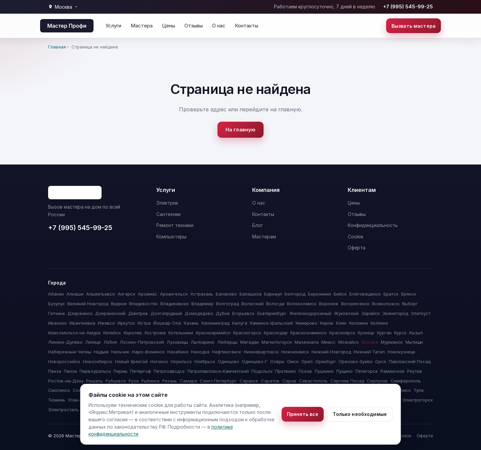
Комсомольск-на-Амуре (74, 332)
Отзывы (193, 25)
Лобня (110, 342)
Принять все (303, 414)
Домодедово (199, 313)
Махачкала (307, 342)
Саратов (270, 380)
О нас (218, 25)
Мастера (142, 25)
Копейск (112, 332)
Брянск (408, 294)
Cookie (355, 236)
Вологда (275, 303)
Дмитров (138, 313)
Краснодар (276, 332)
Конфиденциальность (373, 225)
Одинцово (228, 361)
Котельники (180, 332)
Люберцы (227, 342)
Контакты (246, 25)
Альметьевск (100, 294)
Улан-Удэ (78, 400)
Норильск (181, 361)
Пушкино (324, 371)
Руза (134, 380)
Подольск (262, 371)
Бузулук (56, 303)
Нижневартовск (261, 351)
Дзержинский (110, 313)
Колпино (379, 323)
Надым (101, 351)
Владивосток (143, 303)
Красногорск (247, 332)
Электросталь (63, 409)
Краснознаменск (308, 332)
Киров (326, 323)
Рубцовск (116, 380)
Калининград (215, 323)
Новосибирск (97, 361)
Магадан (249, 342)
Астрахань (201, 294)
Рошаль (94, 380)
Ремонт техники (174, 225)
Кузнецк (366, 332)
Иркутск (126, 323)
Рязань (169, 380)
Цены (168, 25)
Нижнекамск (295, 351)
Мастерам (264, 236)
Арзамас (147, 294)
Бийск (340, 294)
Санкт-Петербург (218, 380)
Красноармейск (213, 332)
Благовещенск (365, 294)
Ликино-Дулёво (65, 342)
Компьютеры (171, 236)
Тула (419, 390)
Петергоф (140, 371)
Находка (200, 351)
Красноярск (342, 332)
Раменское (392, 371)
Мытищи (414, 342)
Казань (191, 323)
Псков (305, 371)
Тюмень (56, 400)
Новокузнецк (401, 351)
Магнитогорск (277, 342)
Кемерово (306, 323)
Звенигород (395, 313)
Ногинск (159, 361)
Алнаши (75, 294)
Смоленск (59, 390)
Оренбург (325, 361)
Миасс (328, 342)
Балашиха (250, 294)
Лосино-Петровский (142, 342)
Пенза (54, 371)
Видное (119, 303)
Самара (188, 380)
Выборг (410, 303)
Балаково (226, 294)
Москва (369, 342)
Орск (380, 361)
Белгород (295, 294)
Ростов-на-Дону (66, 380)
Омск (293, 361)
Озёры (277, 361)
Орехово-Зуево (355, 361)
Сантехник (168, 214)
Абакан (56, 294)
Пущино (344, 371)
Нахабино (177, 351)
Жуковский (346, 313)
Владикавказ (174, 303)
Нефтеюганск (226, 351)
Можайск (348, 342)
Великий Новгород (87, 303)
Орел (307, 361)
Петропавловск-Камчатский (218, 371)
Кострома (155, 332)
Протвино (285, 371)
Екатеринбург (272, 313)
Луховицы (177, 342)
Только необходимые (360, 414)
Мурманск (392, 342)
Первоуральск (95, 371)
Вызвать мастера (413, 26)
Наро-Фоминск (148, 351)
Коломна (358, 323)
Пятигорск (366, 371)
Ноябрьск (204, 361)
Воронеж (328, 303)
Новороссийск (64, 361)
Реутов (414, 371)
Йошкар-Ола (167, 323)
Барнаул (273, 294)
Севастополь (313, 380)
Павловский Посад (410, 361)
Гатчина (56, 313)
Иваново (57, 323)
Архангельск (174, 294)
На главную (240, 129)
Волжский (253, 303)
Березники (319, 294)
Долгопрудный (166, 313)
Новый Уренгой (131, 361)
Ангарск (126, 294)
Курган (384, 332)
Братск (390, 294)
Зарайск (370, 313)
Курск (400, 332)
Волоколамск (301, 303)
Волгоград (227, 303)
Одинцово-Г (255, 361)
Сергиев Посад (347, 380)
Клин (341, 323)
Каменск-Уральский (271, 323)
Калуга (239, 323)
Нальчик (120, 351)
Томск (404, 390)
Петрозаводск (169, 371)
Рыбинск (150, 380)
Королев (133, 332)
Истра (144, 323)
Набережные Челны (69, 351)
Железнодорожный (310, 313)
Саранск (248, 380)
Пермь (121, 371)
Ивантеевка (82, 323)
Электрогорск (417, 400)
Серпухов (377, 380)
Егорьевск (243, 313)
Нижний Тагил (369, 351)
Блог (257, 225)
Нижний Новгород (331, 351)
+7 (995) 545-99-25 (408, 6)
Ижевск (106, 323)
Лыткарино (202, 342)
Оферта (356, 247)
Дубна (222, 313)
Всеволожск (385, 303)
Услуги (113, 25)
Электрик (167, 203)
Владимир (202, 303)
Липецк (93, 342)
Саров (289, 380)
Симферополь (405, 380)
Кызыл (416, 332)
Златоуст (421, 313)
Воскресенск (355, 303)
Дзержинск (80, 313)
